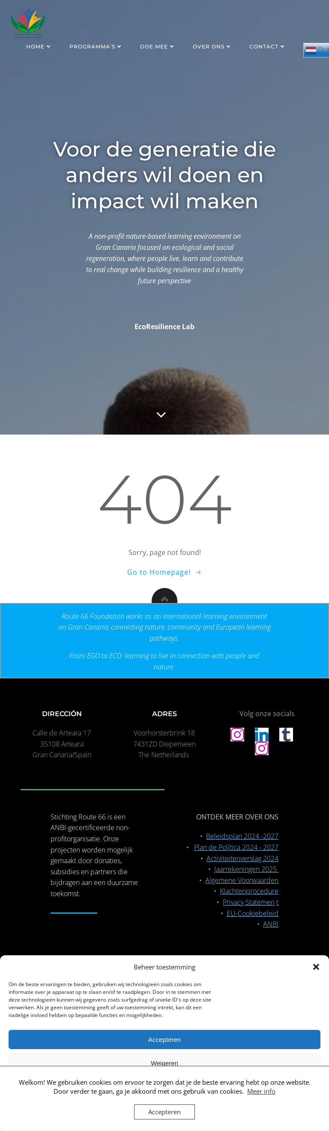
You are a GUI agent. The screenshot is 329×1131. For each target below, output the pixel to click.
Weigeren (164, 1063)
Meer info (261, 1091)
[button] (316, 967)
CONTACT (267, 46)
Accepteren (164, 1039)
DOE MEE (158, 46)
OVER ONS (212, 46)
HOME (39, 46)
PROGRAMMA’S (96, 46)
